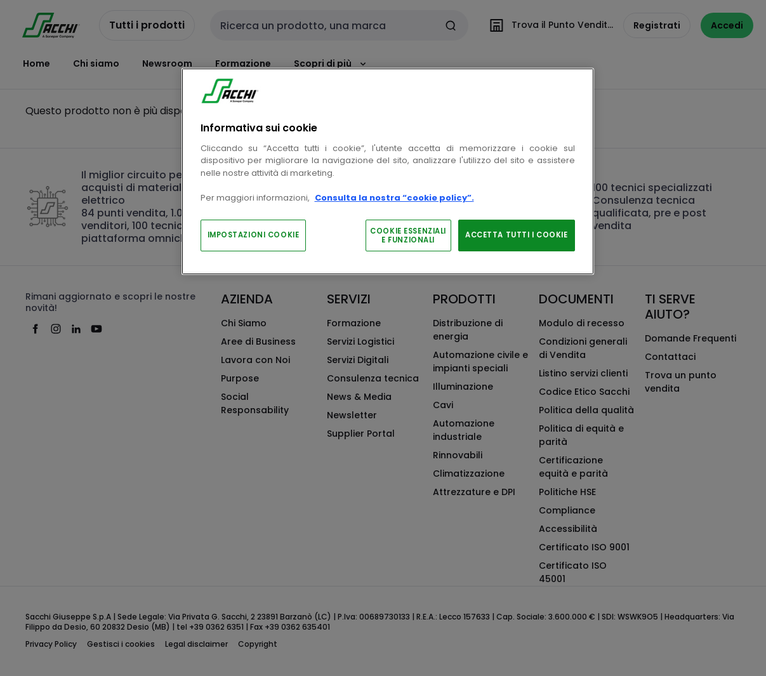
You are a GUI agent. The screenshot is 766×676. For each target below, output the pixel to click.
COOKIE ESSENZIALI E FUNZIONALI (408, 235)
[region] (388, 171)
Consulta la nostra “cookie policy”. (394, 198)
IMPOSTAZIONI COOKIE (254, 235)
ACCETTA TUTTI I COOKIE (516, 235)
